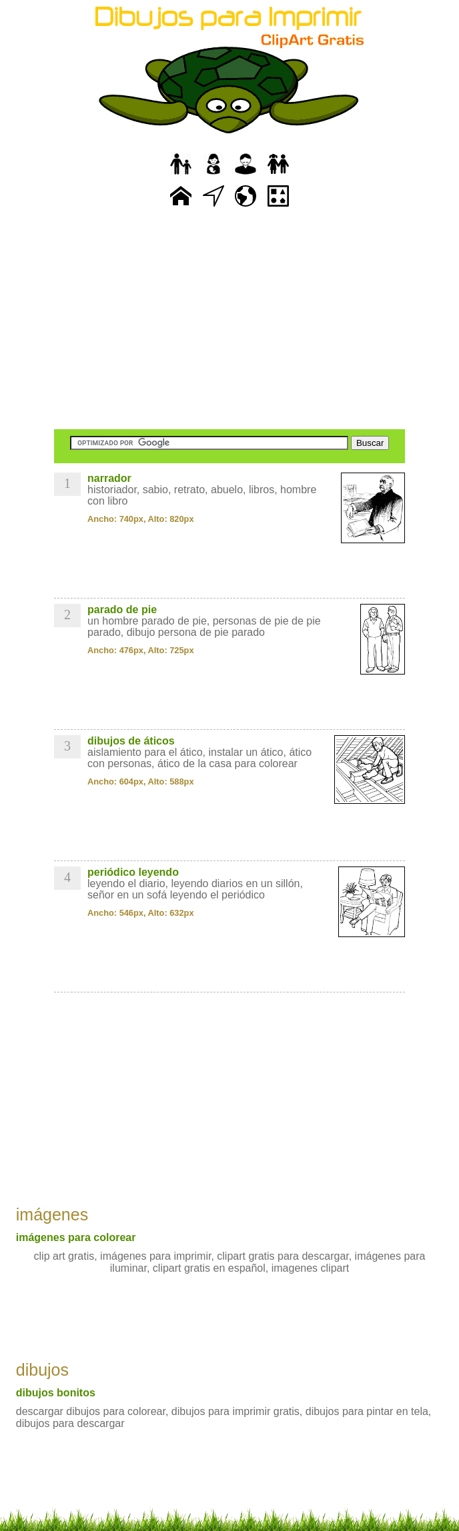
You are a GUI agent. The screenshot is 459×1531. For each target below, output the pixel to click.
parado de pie (122, 609)
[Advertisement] (229, 320)
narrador (109, 478)
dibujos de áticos (131, 741)
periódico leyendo (133, 872)
